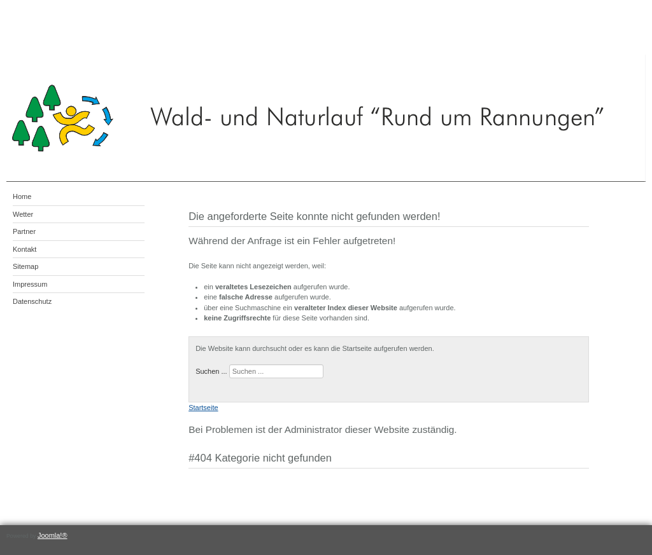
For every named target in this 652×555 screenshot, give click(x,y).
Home (22, 196)
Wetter (23, 214)
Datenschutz (32, 301)
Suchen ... (211, 371)
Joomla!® (52, 535)
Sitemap (25, 266)
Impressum (30, 284)
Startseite (203, 407)
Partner (24, 231)
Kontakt (24, 249)
